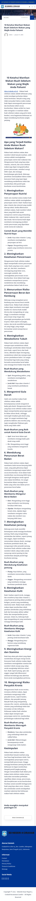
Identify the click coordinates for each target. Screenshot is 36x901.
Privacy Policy (6, 863)
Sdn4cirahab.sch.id (11, 91)
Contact (4, 858)
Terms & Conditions (8, 866)
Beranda (6, 17)
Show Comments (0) (18, 817)
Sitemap (4, 869)
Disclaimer (5, 861)
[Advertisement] (18, 56)
